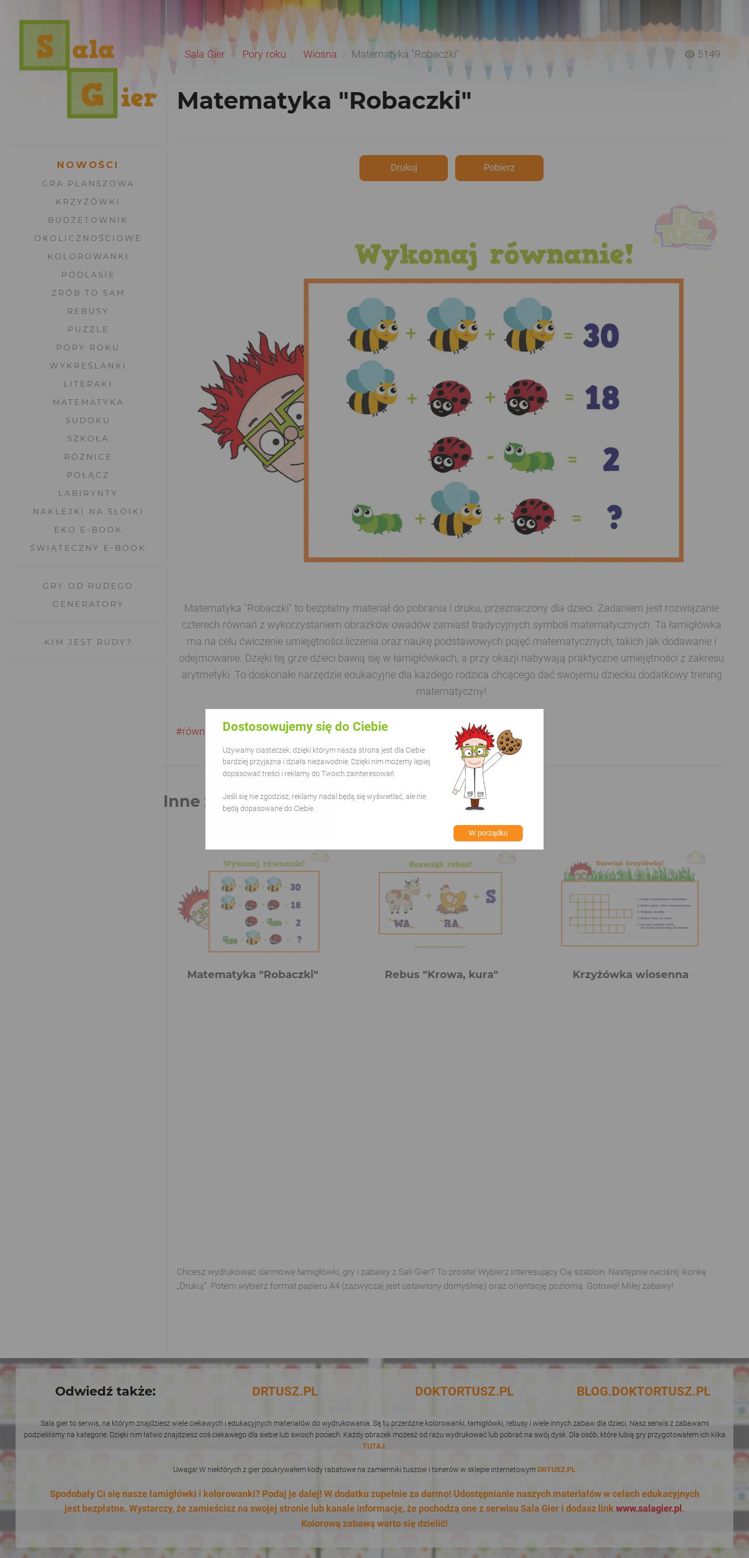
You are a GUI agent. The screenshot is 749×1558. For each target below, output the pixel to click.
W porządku (488, 833)
